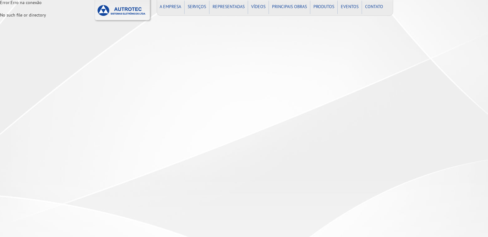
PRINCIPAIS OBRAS (289, 7)
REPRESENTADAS (229, 7)
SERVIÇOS (197, 7)
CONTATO (374, 7)
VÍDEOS (258, 7)
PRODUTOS (323, 7)
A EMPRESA (170, 7)
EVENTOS (350, 7)
